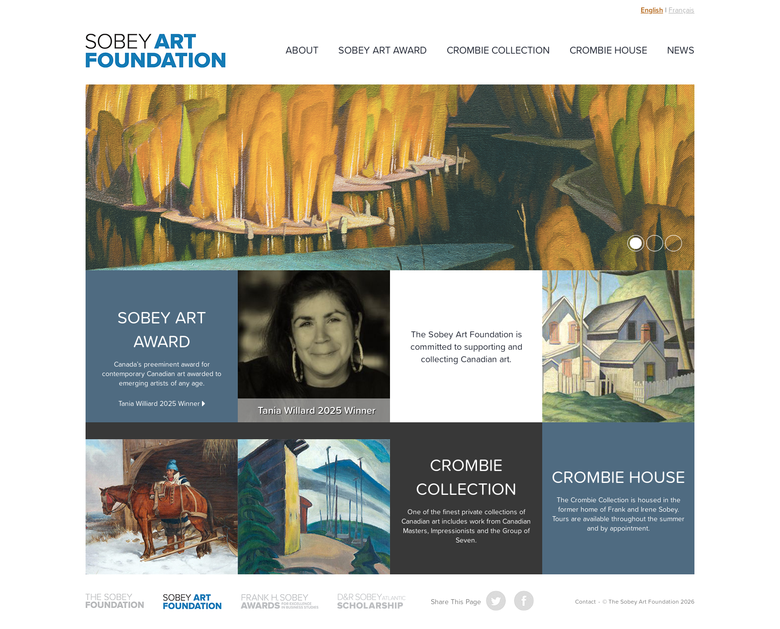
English (652, 10)
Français (681, 9)
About (302, 50)
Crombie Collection (498, 50)
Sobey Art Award (382, 50)
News (680, 50)
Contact (585, 601)
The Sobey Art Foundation (155, 51)
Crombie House (608, 50)
